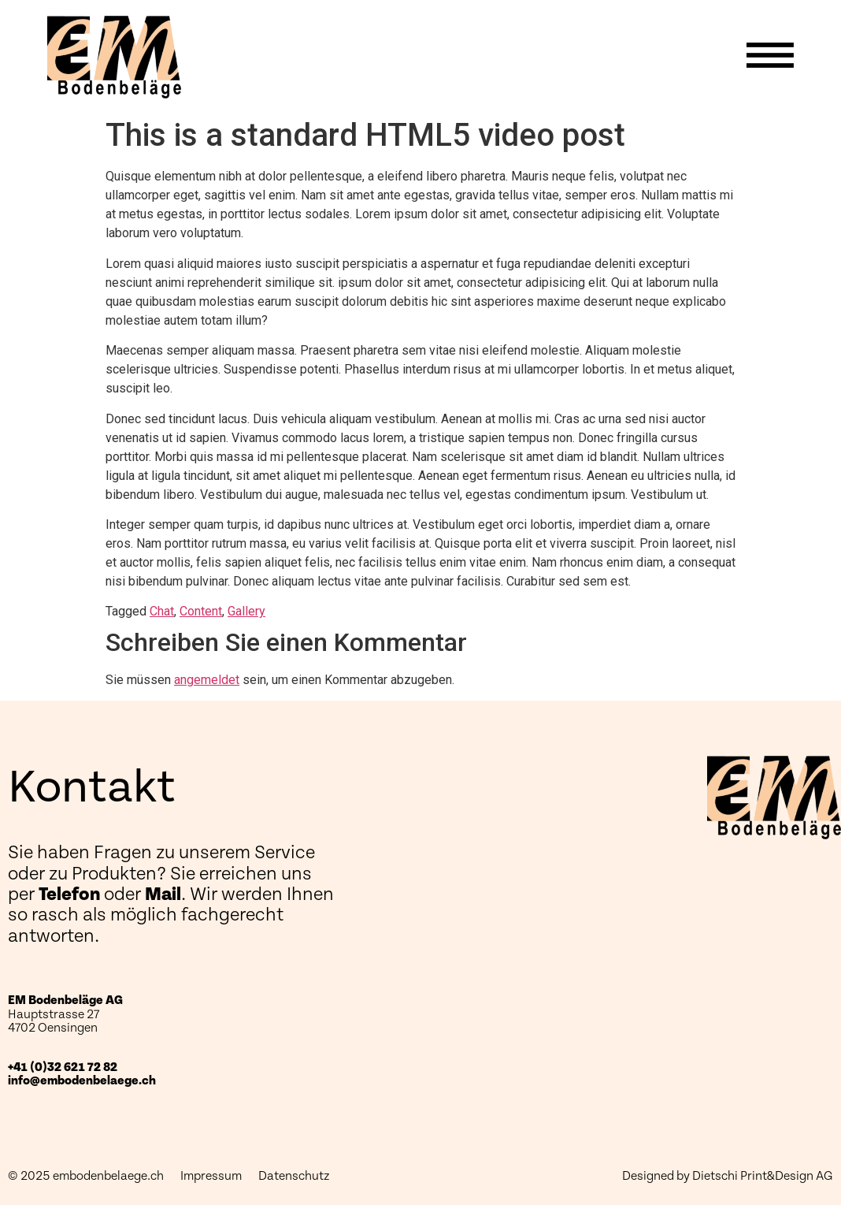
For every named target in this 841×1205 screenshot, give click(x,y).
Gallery (246, 611)
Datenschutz (294, 1176)
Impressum (211, 1176)
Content (201, 611)
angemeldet (206, 679)
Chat (162, 611)
